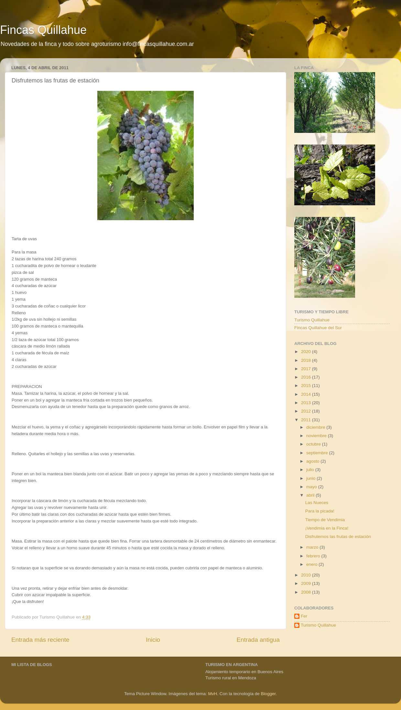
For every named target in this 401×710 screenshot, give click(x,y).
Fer (304, 616)
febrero (313, 556)
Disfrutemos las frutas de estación (338, 536)
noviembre (317, 435)
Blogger (268, 693)
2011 (306, 419)
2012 (306, 411)
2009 (306, 583)
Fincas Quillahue (43, 30)
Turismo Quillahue (312, 319)
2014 (306, 394)
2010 (306, 575)
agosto (313, 461)
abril (311, 495)
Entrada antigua (258, 639)
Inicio (153, 639)
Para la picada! (319, 511)
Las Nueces (316, 502)
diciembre (316, 427)
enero (312, 564)
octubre (314, 444)
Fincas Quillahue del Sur (318, 327)
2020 (306, 351)
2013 (306, 402)
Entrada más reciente (40, 639)
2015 (306, 385)
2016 (306, 377)
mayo (312, 486)
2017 (306, 368)
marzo (313, 547)
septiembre (317, 452)
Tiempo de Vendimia (325, 519)
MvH (212, 693)
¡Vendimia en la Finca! (327, 528)
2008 (306, 592)
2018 (306, 360)
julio (310, 469)
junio (311, 478)
